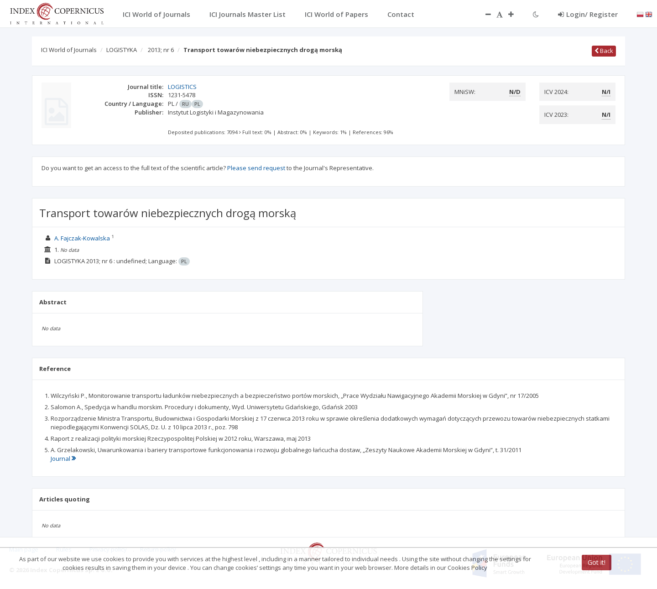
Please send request (256, 168)
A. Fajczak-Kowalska (82, 238)
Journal (63, 458)
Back (603, 51)
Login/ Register (588, 14)
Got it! (596, 562)
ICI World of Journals (69, 50)
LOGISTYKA (121, 50)
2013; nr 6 (161, 50)
